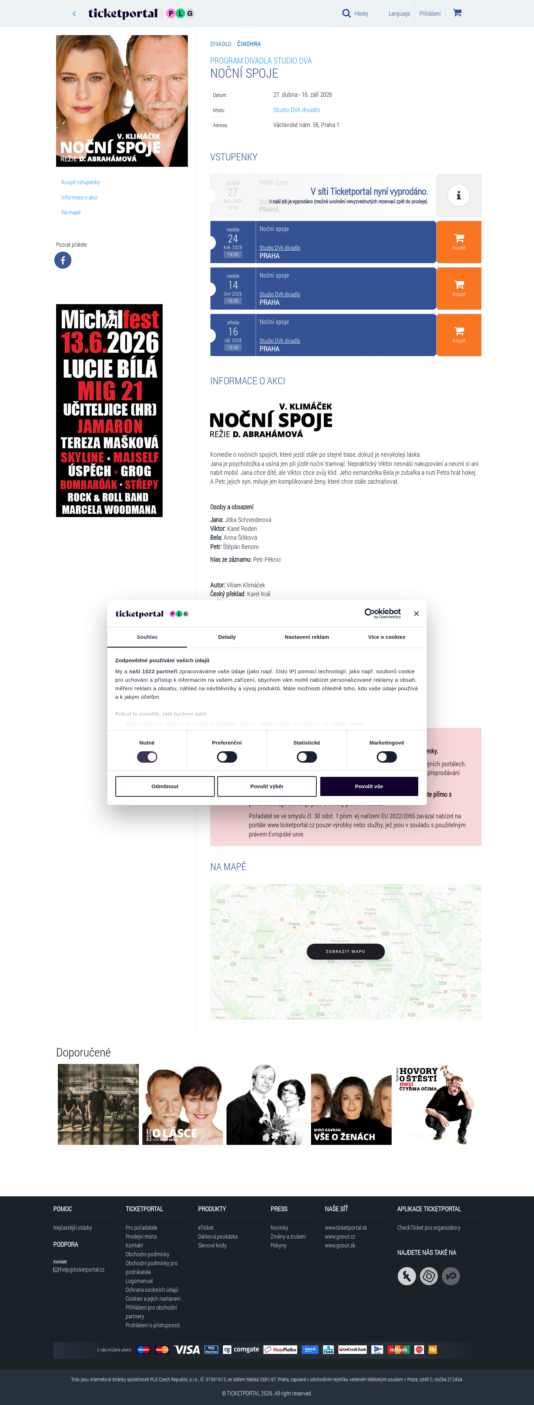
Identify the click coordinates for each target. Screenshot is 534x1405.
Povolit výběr (267, 786)
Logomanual (139, 1280)
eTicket (206, 1227)
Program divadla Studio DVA (261, 60)
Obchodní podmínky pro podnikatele (152, 1267)
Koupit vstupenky (80, 182)
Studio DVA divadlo (296, 110)
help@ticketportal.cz (78, 1269)
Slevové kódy (212, 1245)
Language (399, 13)
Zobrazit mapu (345, 951)
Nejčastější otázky (72, 1227)
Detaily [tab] (227, 637)
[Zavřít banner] (416, 613)
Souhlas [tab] (147, 637)
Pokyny (279, 1245)
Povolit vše (369, 786)
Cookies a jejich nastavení (153, 1298)
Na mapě (71, 212)
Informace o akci (79, 197)
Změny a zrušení (288, 1236)
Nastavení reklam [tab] (307, 637)
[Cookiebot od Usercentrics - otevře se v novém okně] (370, 613)
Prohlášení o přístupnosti (153, 1325)
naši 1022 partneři (153, 671)
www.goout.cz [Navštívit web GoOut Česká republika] (340, 1236)
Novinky (279, 1227)
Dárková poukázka (218, 1236)
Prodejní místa (141, 1236)
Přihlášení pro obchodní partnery (151, 1312)
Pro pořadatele (141, 1227)
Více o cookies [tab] (387, 637)
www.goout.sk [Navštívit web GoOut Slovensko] (340, 1245)
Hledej (355, 13)
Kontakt (134, 1245)
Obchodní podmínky (147, 1254)
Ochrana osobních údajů (152, 1289)
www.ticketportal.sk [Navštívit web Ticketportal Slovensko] (346, 1227)
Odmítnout (165, 786)
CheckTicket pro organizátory (429, 1227)
